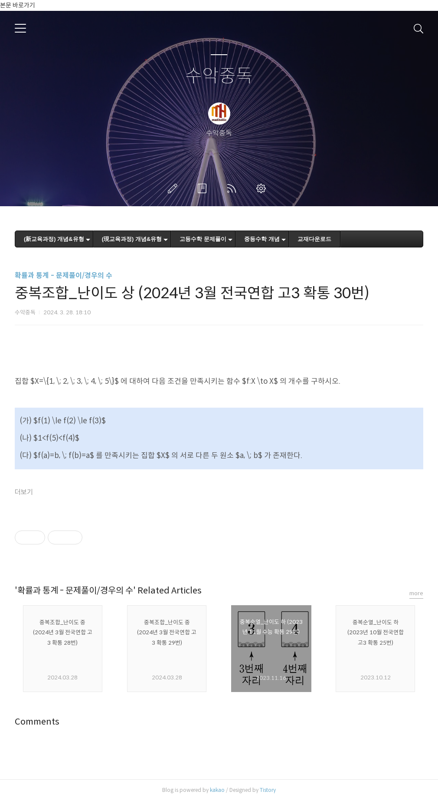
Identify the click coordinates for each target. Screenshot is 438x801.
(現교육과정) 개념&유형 (132, 239)
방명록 (203, 188)
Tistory (268, 790)
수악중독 (219, 76)
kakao (217, 790)
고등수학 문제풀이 (203, 239)
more (416, 593)
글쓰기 (174, 188)
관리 (262, 188)
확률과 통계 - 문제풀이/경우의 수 (63, 275)
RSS (233, 188)
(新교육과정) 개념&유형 (54, 239)
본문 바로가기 (17, 5)
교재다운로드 (314, 239)
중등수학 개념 (262, 239)
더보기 (24, 492)
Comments (37, 721)
